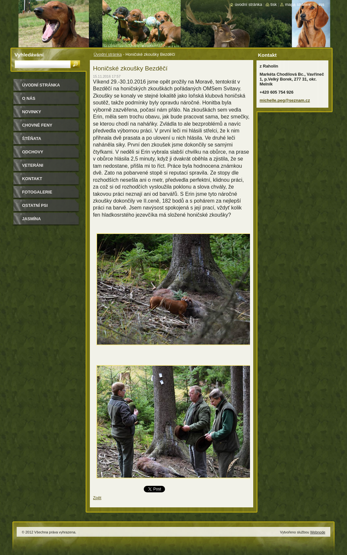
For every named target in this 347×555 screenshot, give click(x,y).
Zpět (97, 497)
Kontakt (32, 178)
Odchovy (32, 151)
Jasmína (31, 218)
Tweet (149, 488)
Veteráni (32, 165)
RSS (321, 4)
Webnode (317, 532)
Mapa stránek (297, 4)
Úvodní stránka (108, 54)
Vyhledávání (29, 54)
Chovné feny (37, 125)
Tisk (274, 4)
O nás (29, 98)
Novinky (31, 111)
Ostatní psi (35, 205)
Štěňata (31, 138)
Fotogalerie (37, 192)
